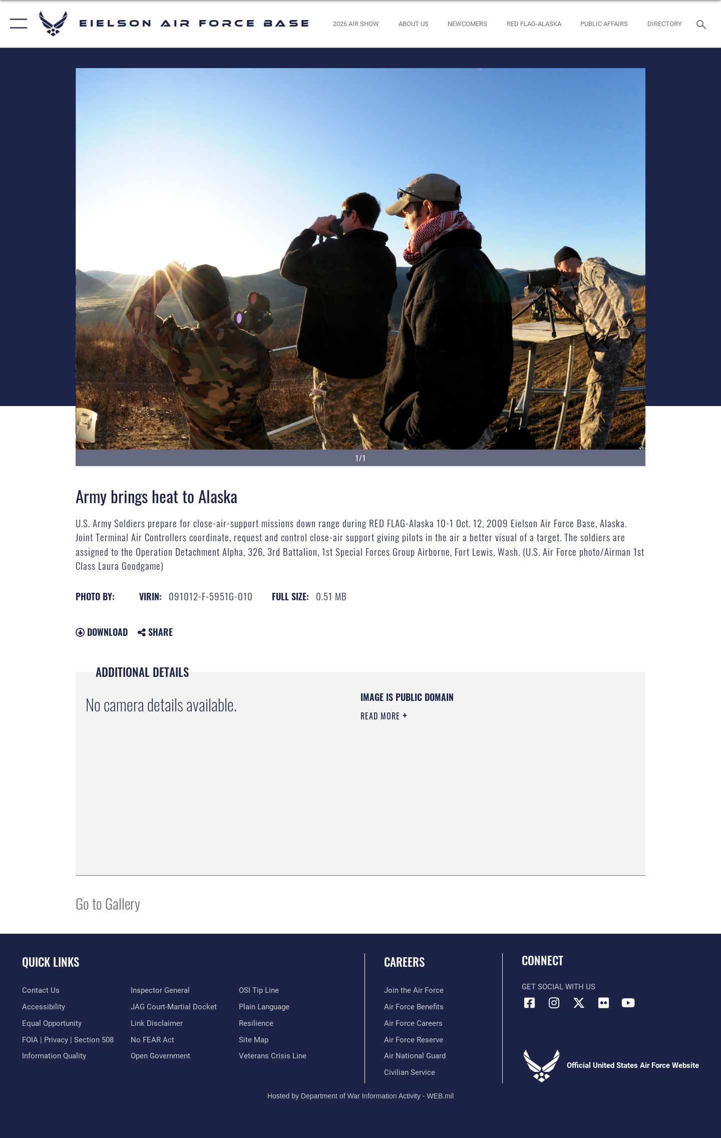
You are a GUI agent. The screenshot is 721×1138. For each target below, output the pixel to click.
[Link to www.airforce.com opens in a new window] (414, 990)
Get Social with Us (558, 986)
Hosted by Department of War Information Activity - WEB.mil (360, 1096)
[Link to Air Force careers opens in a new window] (413, 1023)
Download (102, 631)
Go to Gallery (108, 903)
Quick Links (50, 961)
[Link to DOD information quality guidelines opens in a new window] (54, 1055)
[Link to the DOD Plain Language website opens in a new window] (264, 1006)
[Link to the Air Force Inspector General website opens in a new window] (160, 990)
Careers (404, 961)
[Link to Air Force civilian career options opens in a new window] (409, 1072)
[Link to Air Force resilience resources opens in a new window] (256, 1023)
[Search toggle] (702, 24)
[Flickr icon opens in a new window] (603, 1002)
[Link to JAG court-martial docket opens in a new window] (174, 1006)
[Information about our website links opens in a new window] (157, 1023)
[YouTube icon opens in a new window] (628, 1002)
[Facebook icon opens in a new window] (529, 1002)
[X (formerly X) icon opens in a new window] (578, 1002)
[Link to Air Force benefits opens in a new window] (414, 1006)
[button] (16, 24)
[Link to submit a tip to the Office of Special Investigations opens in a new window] (259, 990)
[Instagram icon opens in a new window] (554, 1002)
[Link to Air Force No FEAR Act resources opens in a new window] (152, 1039)
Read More (381, 716)
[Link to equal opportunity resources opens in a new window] (52, 1023)
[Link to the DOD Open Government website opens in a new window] (160, 1055)
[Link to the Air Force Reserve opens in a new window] (413, 1039)
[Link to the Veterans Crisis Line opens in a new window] (272, 1055)
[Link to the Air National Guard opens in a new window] (415, 1055)
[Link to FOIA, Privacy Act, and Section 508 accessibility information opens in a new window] (68, 1039)
